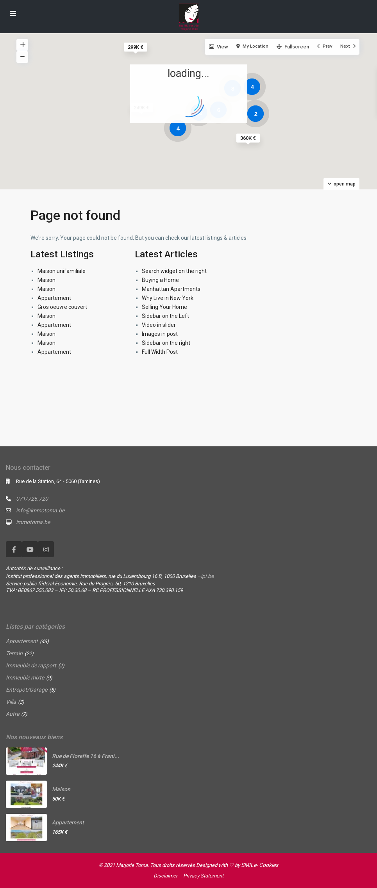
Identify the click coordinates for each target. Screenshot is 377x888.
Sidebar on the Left (165, 316)
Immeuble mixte (25, 677)
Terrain (14, 653)
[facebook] (14, 549)
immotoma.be (33, 522)
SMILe (248, 865)
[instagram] (46, 549)
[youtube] (30, 549)
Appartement (54, 298)
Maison (46, 280)
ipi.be (207, 576)
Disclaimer (165, 876)
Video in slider (159, 325)
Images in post (160, 334)
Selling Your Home (164, 307)
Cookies (268, 865)
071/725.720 (32, 499)
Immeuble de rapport (31, 665)
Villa (11, 702)
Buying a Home (160, 280)
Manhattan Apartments (171, 289)
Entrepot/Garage (26, 690)
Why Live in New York (167, 298)
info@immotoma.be (40, 510)
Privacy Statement (203, 876)
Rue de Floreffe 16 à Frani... (85, 756)
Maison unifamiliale (62, 271)
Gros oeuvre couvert (62, 307)
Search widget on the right (174, 271)
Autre (12, 714)
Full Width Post (160, 352)
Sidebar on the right (166, 343)
